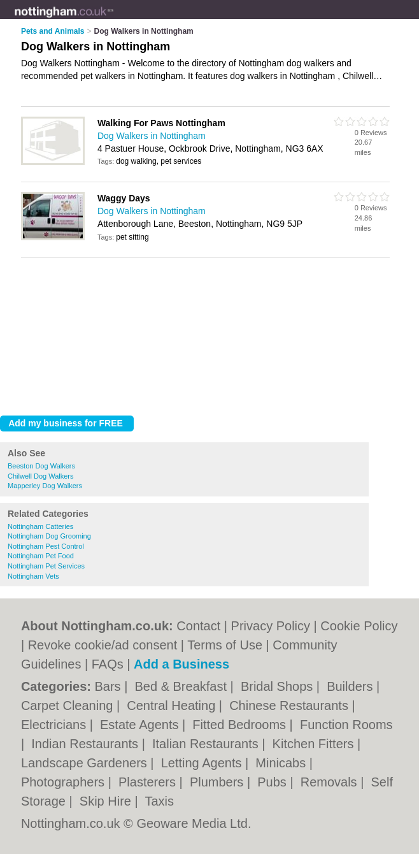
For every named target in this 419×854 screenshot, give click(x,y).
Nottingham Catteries (40, 526)
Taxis (159, 801)
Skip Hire (107, 801)
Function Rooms (346, 725)
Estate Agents (141, 725)
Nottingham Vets (33, 576)
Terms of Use (224, 645)
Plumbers (218, 782)
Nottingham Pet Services (46, 566)
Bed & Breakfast (182, 686)
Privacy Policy (270, 626)
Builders (351, 686)
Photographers (64, 782)
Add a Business (181, 664)
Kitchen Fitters (315, 744)
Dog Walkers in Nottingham (151, 136)
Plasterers (149, 782)
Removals (330, 782)
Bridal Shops (278, 686)
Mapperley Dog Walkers (45, 485)
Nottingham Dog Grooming (49, 536)
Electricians (55, 725)
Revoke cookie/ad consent (103, 645)
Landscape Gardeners (85, 763)
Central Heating (173, 705)
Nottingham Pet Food (41, 556)
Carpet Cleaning (69, 705)
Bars (109, 686)
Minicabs (282, 763)
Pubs (273, 782)
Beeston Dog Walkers (41, 466)
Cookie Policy (358, 626)
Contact (198, 626)
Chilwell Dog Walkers (41, 476)
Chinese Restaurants (290, 705)
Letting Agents (203, 763)
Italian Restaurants (207, 744)
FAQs (108, 664)
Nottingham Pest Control (46, 546)
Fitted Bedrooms (240, 725)
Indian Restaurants (86, 744)
